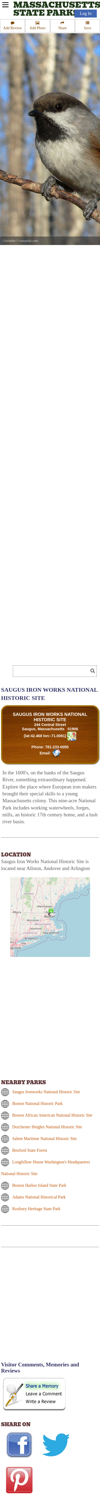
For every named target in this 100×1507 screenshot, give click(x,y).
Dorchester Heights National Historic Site (47, 1127)
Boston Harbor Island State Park (39, 1185)
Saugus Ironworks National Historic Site (46, 1092)
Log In (85, 13)
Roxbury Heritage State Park (36, 1208)
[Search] (52, 671)
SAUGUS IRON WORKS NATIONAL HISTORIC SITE (50, 717)
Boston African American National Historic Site (52, 1115)
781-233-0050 (57, 747)
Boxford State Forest (29, 1150)
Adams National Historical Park (39, 1197)
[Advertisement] (50, 1307)
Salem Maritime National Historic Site (44, 1138)
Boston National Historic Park (37, 1103)
